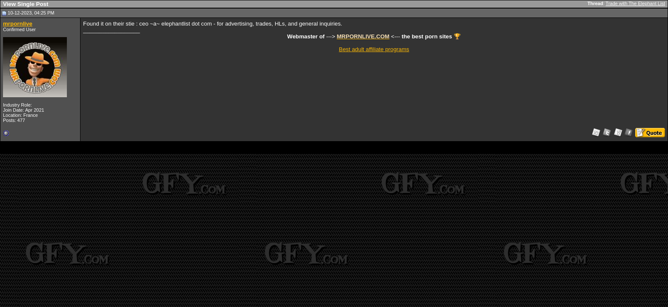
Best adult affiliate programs (374, 49)
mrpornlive (17, 23)
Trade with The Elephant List (635, 3)
